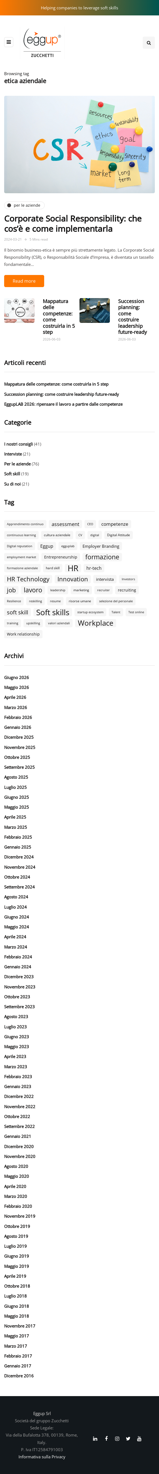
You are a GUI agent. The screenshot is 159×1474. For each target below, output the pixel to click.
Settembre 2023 (19, 1006)
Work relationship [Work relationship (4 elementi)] (23, 634)
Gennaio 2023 (17, 1086)
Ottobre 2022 (17, 1116)
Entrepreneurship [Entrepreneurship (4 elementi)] (60, 557)
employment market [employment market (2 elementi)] (21, 557)
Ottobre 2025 (17, 757)
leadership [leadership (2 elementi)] (57, 590)
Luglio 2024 (15, 907)
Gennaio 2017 (17, 1366)
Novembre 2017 (19, 1326)
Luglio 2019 (15, 1246)
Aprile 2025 (15, 817)
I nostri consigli (18, 444)
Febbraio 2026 (18, 717)
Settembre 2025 (19, 767)
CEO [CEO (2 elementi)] (90, 524)
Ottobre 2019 (17, 1226)
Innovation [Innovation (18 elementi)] (72, 579)
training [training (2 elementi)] (12, 623)
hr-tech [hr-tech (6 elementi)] (94, 568)
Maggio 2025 (16, 807)
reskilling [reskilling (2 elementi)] (35, 601)
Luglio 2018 (15, 1296)
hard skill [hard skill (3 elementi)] (53, 568)
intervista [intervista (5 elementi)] (105, 579)
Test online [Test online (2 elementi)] (136, 612)
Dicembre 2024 (19, 857)
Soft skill (12, 473)
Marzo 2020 (15, 1196)
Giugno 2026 (16, 677)
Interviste (13, 454)
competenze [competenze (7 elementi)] (114, 524)
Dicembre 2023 (19, 976)
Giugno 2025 (16, 797)
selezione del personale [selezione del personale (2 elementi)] (116, 601)
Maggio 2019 (16, 1266)
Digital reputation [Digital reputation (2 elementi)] (19, 546)
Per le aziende (17, 464)
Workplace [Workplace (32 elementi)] (95, 623)
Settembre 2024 (19, 887)
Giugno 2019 (16, 1256)
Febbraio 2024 (18, 957)
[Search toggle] (149, 43)
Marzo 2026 (15, 707)
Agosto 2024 (16, 897)
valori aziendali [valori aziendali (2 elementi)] (59, 623)
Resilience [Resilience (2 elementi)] (14, 601)
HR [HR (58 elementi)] (73, 568)
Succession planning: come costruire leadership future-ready (132, 317)
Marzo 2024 (15, 947)
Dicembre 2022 (19, 1096)
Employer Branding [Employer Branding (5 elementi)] (101, 546)
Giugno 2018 (16, 1306)
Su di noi (12, 484)
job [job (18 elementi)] (11, 590)
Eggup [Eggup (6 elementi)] (46, 546)
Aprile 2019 (15, 1276)
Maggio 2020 (16, 1176)
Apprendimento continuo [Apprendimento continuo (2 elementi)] (25, 524)
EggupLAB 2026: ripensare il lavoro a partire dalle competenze (63, 404)
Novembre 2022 (19, 1106)
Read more (24, 281)
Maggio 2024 (16, 927)
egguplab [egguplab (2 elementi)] (68, 546)
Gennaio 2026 (17, 727)
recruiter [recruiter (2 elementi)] (103, 590)
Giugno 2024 (16, 917)
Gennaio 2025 (17, 847)
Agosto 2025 (16, 777)
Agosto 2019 (16, 1236)
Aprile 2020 (15, 1186)
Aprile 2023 (15, 1056)
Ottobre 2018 (17, 1286)
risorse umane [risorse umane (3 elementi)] (80, 601)
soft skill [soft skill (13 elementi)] (17, 612)
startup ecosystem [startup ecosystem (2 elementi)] (90, 612)
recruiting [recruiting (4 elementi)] (127, 590)
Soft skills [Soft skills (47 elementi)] (52, 612)
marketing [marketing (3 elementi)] (81, 590)
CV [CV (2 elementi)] (80, 535)
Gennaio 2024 (17, 966)
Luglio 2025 (15, 787)
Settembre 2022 (19, 1126)
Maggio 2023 (16, 1046)
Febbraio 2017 (18, 1356)
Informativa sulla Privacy (41, 1456)
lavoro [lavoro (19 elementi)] (33, 590)
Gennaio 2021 (17, 1136)
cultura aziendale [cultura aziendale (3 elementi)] (57, 535)
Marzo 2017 (15, 1346)
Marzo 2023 (15, 1066)
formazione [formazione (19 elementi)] (102, 557)
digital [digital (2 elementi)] (94, 535)
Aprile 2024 (15, 936)
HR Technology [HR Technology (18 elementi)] (28, 579)
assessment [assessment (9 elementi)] (65, 524)
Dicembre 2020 (19, 1146)
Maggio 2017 (16, 1336)
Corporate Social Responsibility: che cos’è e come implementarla (73, 224)
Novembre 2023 (19, 987)
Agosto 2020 (16, 1166)
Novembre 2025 (19, 747)
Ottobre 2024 (17, 877)
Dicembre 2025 (19, 737)
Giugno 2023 (16, 1036)
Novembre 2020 (19, 1156)
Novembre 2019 (19, 1216)
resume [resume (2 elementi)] (55, 601)
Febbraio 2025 (18, 837)
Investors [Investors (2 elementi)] (128, 579)
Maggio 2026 (16, 687)
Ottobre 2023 (17, 996)
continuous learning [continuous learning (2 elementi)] (21, 535)
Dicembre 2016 (19, 1375)
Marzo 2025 (15, 827)
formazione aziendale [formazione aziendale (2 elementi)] (22, 568)
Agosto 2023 (16, 1016)
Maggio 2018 (16, 1316)
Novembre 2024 (19, 867)
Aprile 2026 (15, 697)
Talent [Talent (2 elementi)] (116, 612)
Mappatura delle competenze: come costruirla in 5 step (59, 317)
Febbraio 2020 (18, 1206)
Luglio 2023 (15, 1026)
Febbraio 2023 (18, 1076)
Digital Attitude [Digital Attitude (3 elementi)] (118, 535)
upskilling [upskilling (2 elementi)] (33, 623)
